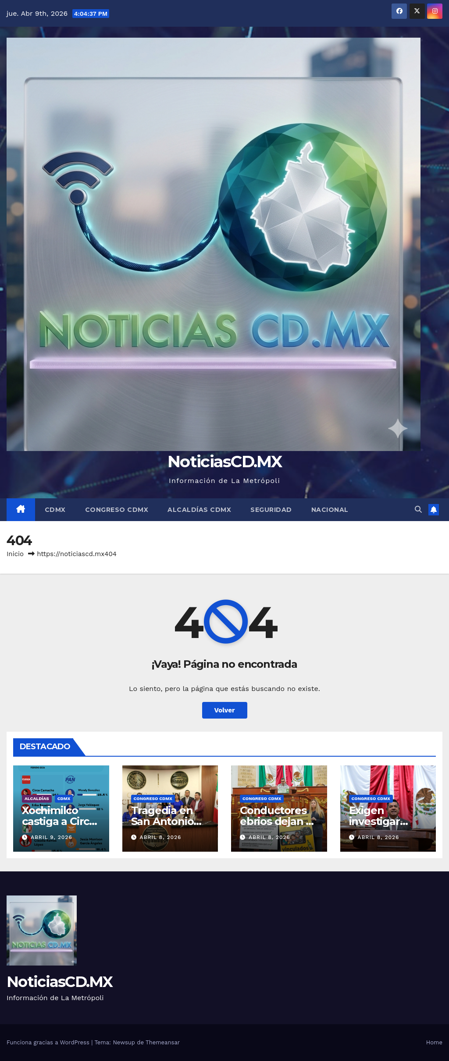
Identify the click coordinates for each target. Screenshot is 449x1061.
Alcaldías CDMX (199, 510)
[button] (418, 509)
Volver (224, 710)
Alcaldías (37, 798)
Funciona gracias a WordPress (49, 1042)
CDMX (55, 510)
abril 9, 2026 (51, 837)
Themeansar (163, 1042)
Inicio (15, 554)
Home (434, 1042)
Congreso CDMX (117, 510)
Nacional (330, 510)
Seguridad (271, 510)
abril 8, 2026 (160, 837)
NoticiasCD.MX (224, 461)
